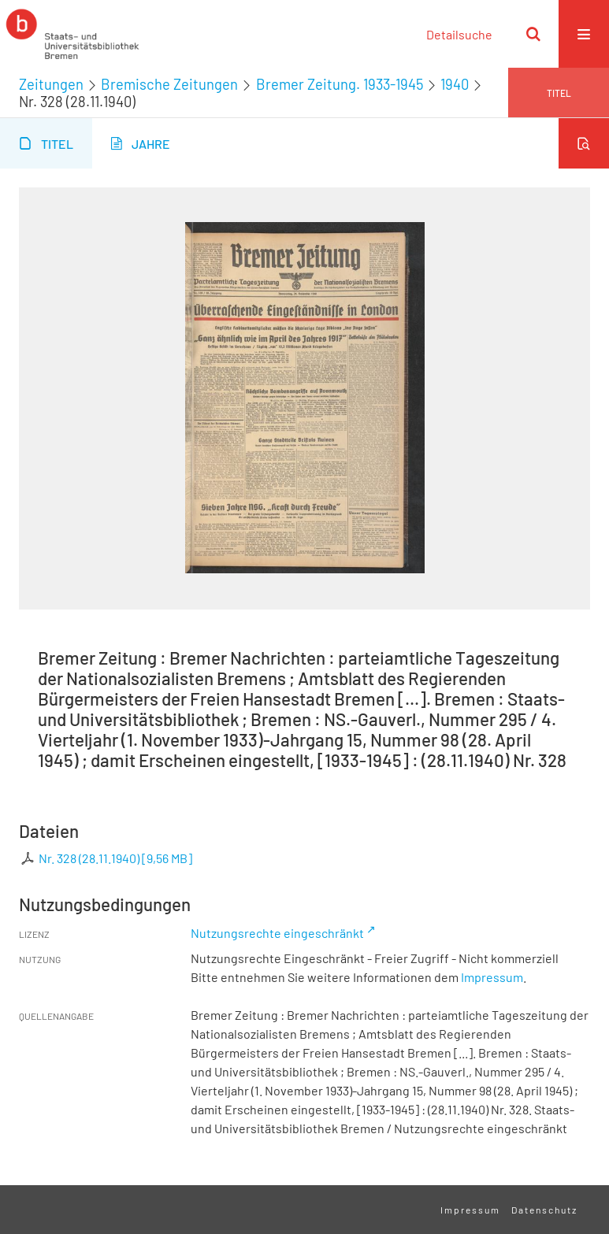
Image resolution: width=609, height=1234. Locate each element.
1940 (454, 84)
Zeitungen (51, 84)
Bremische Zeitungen (169, 84)
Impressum (492, 976)
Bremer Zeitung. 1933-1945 (339, 84)
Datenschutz (544, 1209)
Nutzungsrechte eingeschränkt (277, 932)
